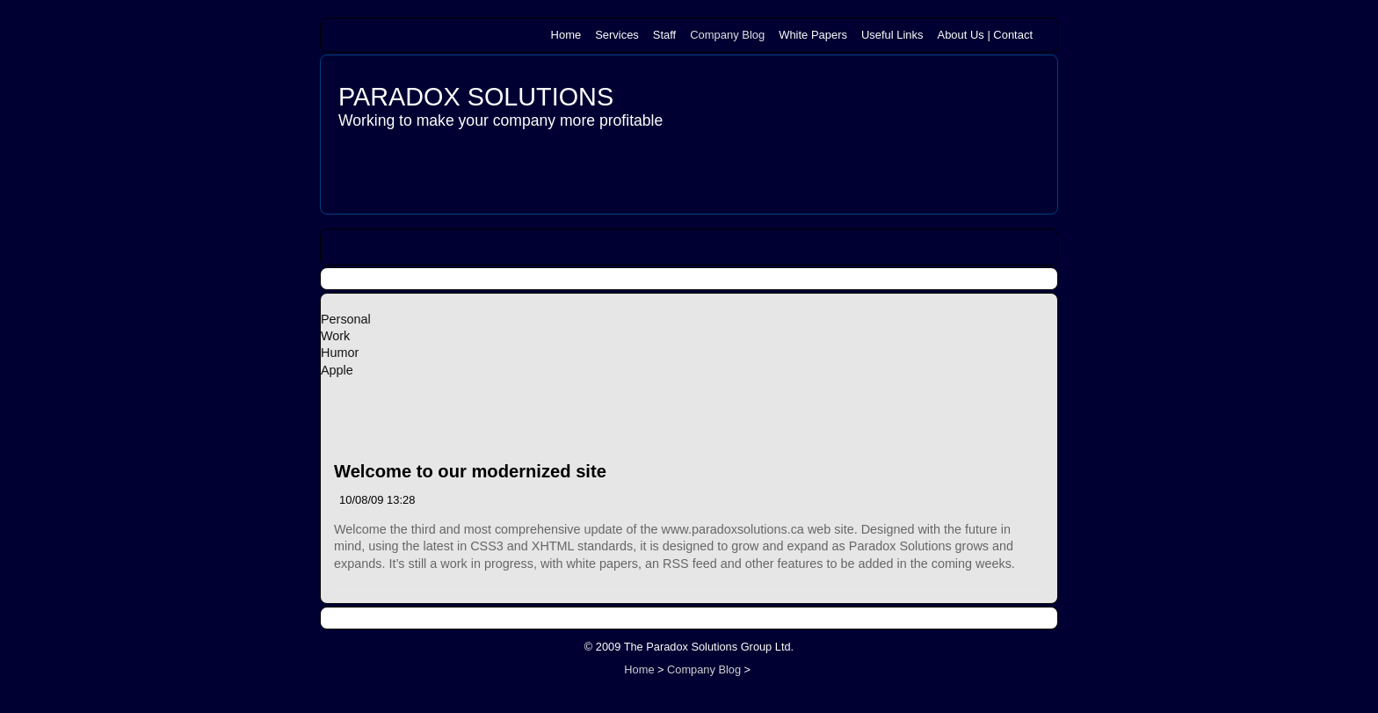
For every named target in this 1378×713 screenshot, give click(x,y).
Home (566, 34)
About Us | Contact (985, 34)
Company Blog (727, 34)
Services (617, 34)
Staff (664, 34)
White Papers (813, 34)
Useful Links (892, 34)
